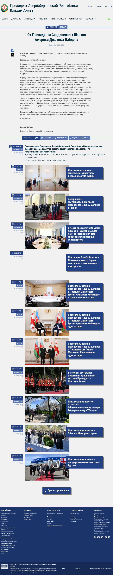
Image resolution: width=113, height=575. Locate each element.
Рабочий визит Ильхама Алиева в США (7, 548)
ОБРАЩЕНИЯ (91, 19)
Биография (27, 517)
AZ (106, 6)
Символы (3, 523)
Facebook (104, 10)
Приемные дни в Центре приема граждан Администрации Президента (102, 520)
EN (111, 6)
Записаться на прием (100, 524)
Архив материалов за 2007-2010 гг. (101, 568)
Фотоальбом (4, 551)
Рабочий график (28, 515)
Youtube (99, 10)
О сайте (77, 568)
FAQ (63, 568)
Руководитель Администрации (75, 514)
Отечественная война (7, 531)
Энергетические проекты (8, 538)
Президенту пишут (99, 517)
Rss (111, 10)
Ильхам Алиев (21, 10)
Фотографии (50, 521)
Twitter (108, 10)
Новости (49, 519)
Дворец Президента (76, 519)
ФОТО (86, 138)
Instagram (96, 10)
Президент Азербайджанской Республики (44, 5)
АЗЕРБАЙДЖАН (30, 19)
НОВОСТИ (47, 138)
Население (4, 519)
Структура (73, 517)
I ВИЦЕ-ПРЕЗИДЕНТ (58, 19)
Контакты (73, 521)
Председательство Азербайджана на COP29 (8, 544)
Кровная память (5, 535)
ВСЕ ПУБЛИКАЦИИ (31, 138)
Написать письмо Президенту (99, 514)
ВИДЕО (74, 138)
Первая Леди (27, 519)
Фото (90, 6)
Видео (99, 6)
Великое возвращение (7, 533)
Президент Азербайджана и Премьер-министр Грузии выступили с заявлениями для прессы (83, 262)
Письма (63, 27)
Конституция (4, 521)
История (3, 515)
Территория (4, 517)
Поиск (109, 19)
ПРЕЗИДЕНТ (43, 19)
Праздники (4, 525)
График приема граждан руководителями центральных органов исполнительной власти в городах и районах (101, 530)
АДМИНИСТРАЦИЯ (76, 19)
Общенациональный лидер (8, 513)
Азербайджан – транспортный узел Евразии (9, 540)
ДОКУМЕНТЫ (16, 19)
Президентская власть (30, 513)
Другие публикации (58, 490)
